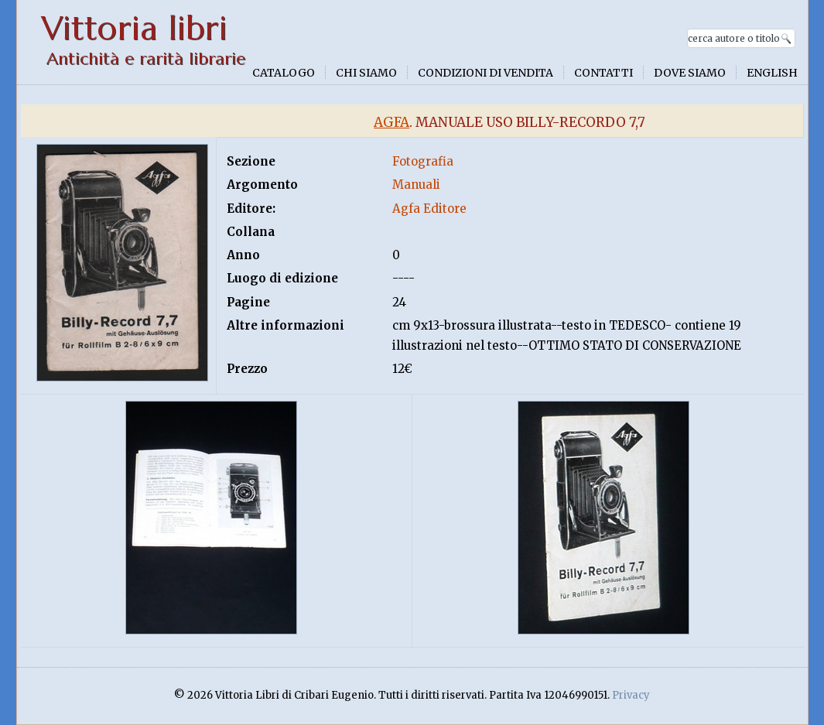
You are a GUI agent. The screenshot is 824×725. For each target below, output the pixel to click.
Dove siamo (690, 73)
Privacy (631, 695)
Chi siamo (366, 73)
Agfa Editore (429, 208)
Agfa (391, 122)
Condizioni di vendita (485, 73)
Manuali (416, 184)
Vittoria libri (134, 28)
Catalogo (283, 73)
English (772, 73)
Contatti (603, 73)
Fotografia (422, 161)
